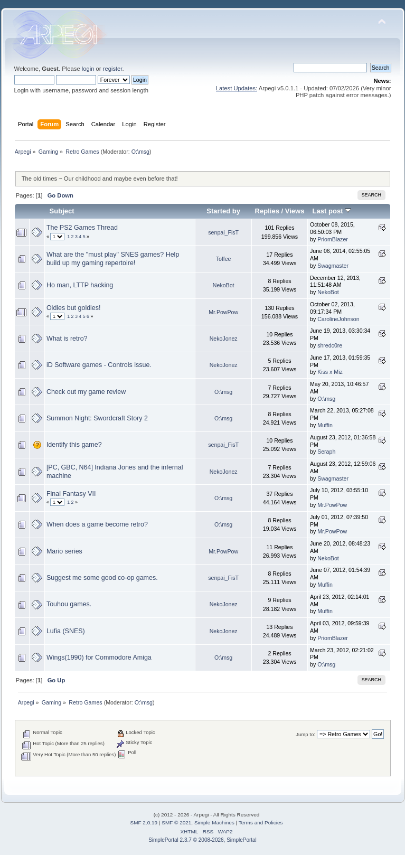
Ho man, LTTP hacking (79, 285)
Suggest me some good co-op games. (102, 577)
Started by (223, 211)
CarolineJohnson (338, 319)
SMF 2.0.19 (144, 822)
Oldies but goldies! (73, 308)
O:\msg (140, 151)
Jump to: (305, 734)
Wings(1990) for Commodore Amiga (99, 657)
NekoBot (223, 285)
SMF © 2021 (176, 822)
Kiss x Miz (330, 372)
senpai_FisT (223, 232)
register (113, 68)
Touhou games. (68, 604)
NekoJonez (224, 338)
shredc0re (329, 345)
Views (295, 211)
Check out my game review (86, 392)
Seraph (326, 451)
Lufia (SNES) (65, 631)
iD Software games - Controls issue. (99, 365)
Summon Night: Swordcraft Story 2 (97, 418)
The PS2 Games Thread (82, 227)
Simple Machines (214, 822)
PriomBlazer (332, 239)
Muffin (325, 425)
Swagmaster (333, 265)
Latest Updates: (237, 88)
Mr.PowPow (223, 312)
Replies (267, 211)
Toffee (223, 259)
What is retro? (67, 338)
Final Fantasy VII (71, 493)
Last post (332, 211)
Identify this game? (74, 444)
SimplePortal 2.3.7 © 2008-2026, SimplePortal (202, 840)
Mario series (64, 551)
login (88, 68)
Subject (62, 211)
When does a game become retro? (97, 524)
